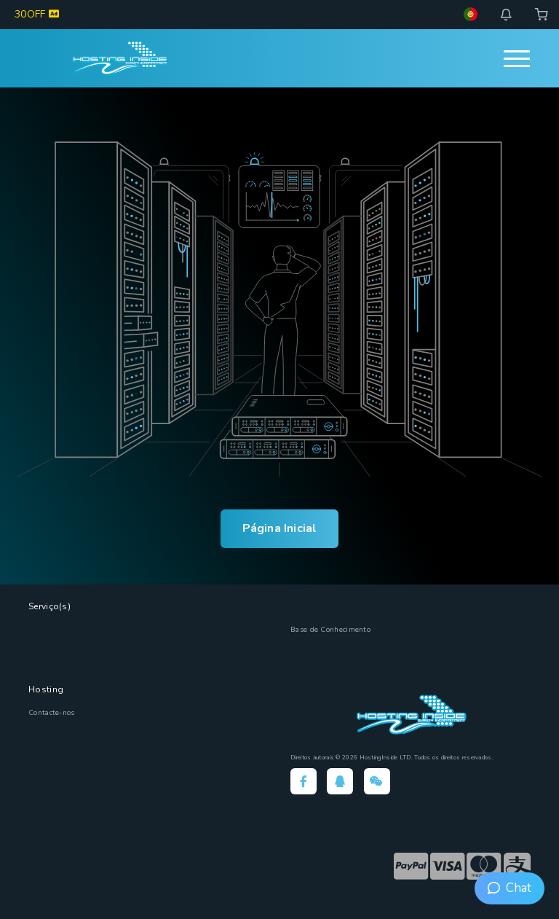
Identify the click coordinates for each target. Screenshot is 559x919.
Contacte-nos (51, 713)
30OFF (37, 14)
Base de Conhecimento (330, 630)
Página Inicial (279, 528)
